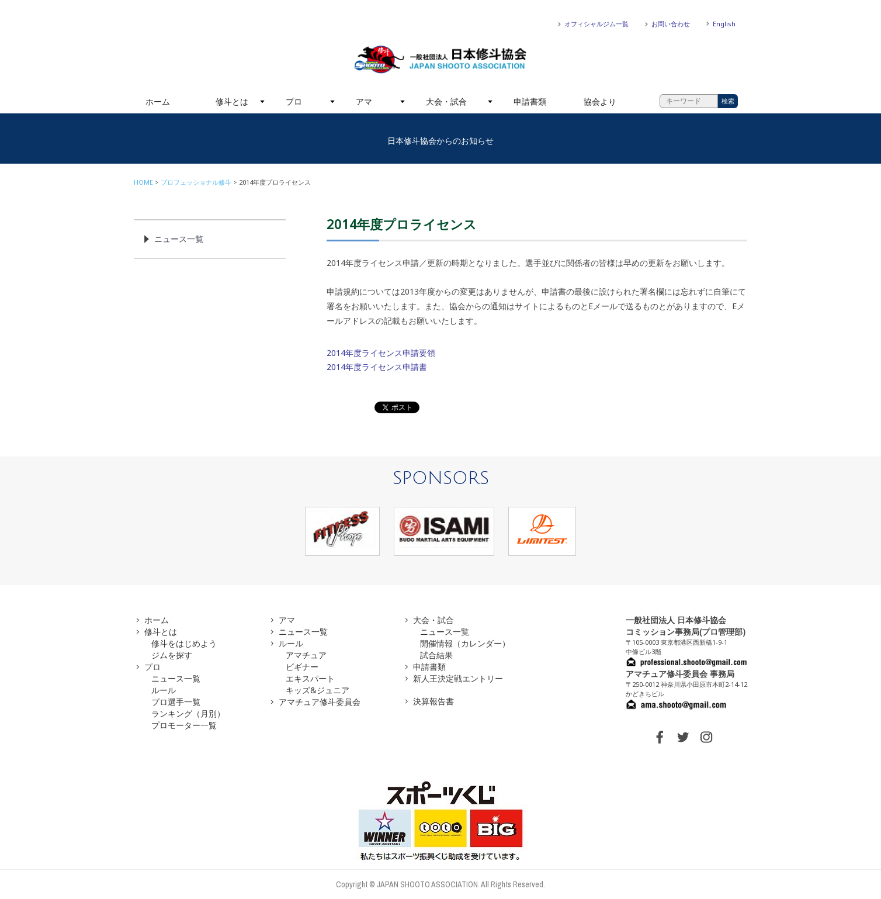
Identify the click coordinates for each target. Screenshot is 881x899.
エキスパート (310, 678)
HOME (143, 182)
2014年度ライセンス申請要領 (381, 352)
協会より (600, 101)
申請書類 (530, 101)
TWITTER (683, 737)
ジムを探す (171, 655)
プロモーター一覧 (184, 725)
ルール (163, 690)
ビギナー (302, 666)
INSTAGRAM (706, 737)
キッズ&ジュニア (317, 690)
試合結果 (436, 655)
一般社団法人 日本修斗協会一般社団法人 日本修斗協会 (440, 59)
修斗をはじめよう (184, 643)
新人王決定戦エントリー (458, 678)
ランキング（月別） (188, 713)
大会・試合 (446, 101)
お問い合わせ (670, 23)
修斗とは (232, 101)
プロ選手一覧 (175, 701)
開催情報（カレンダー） (465, 643)
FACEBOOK (659, 737)
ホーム (157, 101)
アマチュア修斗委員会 (319, 701)
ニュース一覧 (178, 238)
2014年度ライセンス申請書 (377, 366)
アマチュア (306, 655)
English (724, 23)
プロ (294, 101)
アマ (364, 101)
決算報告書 (433, 701)
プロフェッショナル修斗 (196, 182)
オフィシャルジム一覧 (596, 23)
